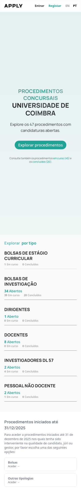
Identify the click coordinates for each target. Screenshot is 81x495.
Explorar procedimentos (40, 145)
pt (75, 6)
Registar (55, 6)
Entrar (39, 6)
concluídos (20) (41, 161)
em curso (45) (61, 158)
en (67, 6)
